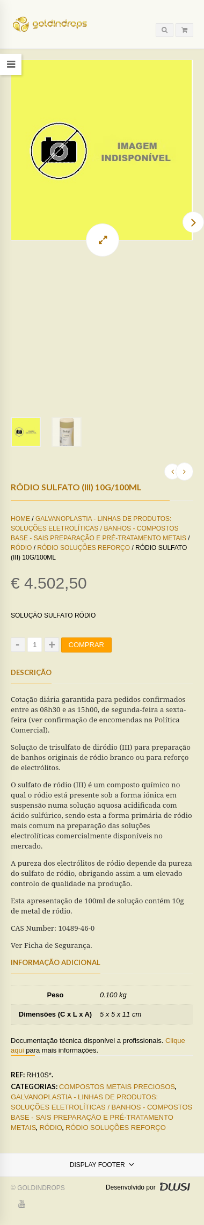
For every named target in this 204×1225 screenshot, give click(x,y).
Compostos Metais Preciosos (117, 1100)
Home (20, 531)
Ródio (21, 560)
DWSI (174, 1199)
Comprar (86, 658)
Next (193, 222)
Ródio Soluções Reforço (83, 560)
